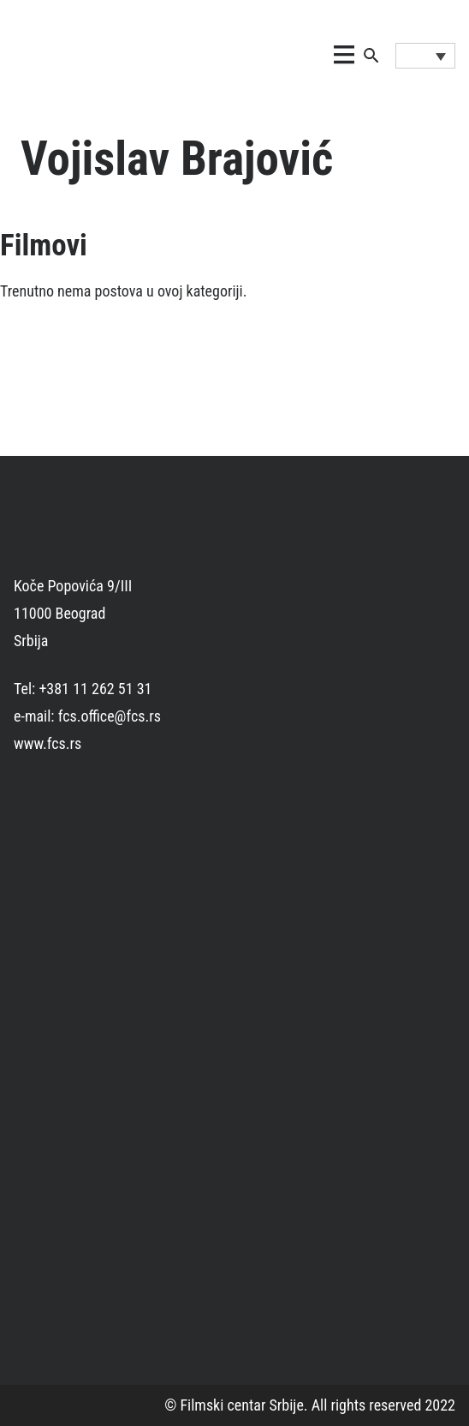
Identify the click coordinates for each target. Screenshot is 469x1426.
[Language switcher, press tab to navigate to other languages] (425, 56)
